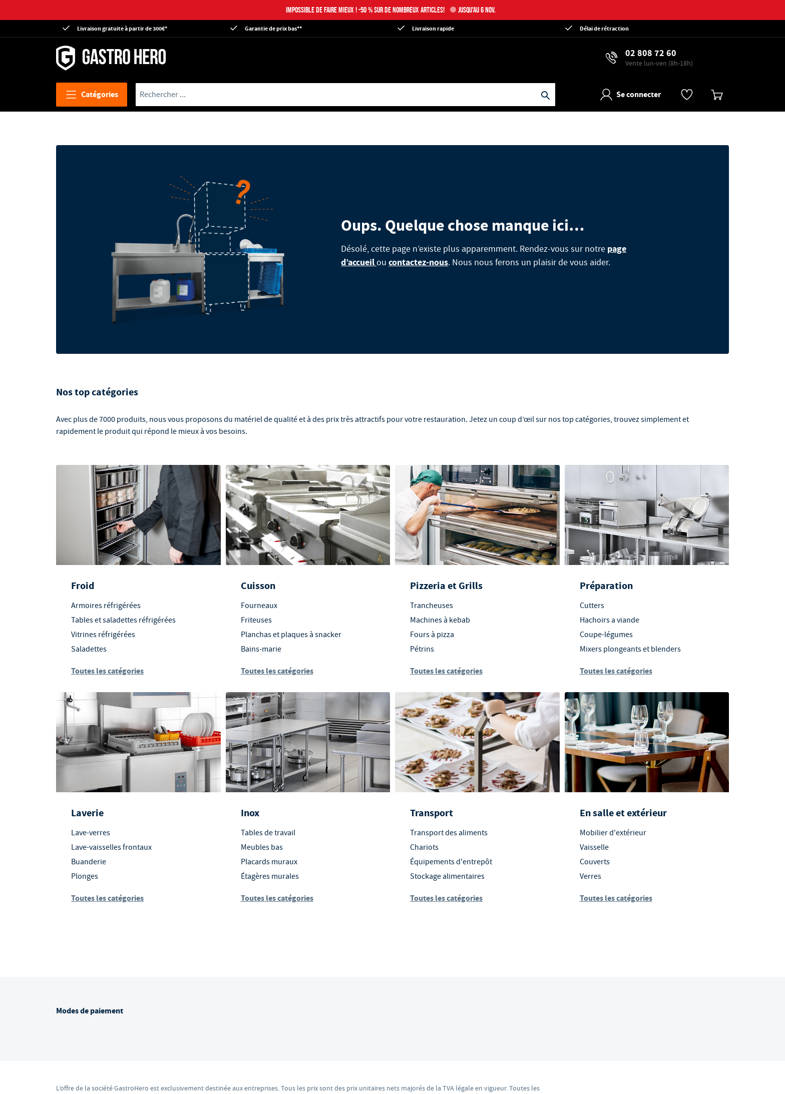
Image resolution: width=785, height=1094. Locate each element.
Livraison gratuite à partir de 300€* (122, 29)
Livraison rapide (433, 29)
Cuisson (258, 586)
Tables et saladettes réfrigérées (123, 620)
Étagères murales (270, 876)
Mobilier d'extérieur (613, 833)
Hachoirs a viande (609, 620)
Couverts (595, 862)
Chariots (424, 847)
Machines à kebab (440, 620)
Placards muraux (269, 862)
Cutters (592, 606)
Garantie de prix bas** (273, 29)
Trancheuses (431, 606)
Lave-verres (90, 833)
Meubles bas (262, 847)
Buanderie (88, 862)
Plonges (84, 876)
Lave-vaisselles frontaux (111, 847)
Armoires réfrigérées (106, 606)
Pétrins (422, 649)
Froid (82, 586)
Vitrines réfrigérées (103, 635)
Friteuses (256, 620)
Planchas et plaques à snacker (291, 635)
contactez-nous (418, 262)
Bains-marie (261, 649)
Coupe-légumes (606, 635)
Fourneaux (259, 606)
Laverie (87, 813)
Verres (590, 876)
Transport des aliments (449, 833)
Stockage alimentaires (447, 876)
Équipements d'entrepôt (451, 862)
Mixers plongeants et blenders (630, 649)
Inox (250, 813)
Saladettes (89, 649)
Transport (431, 813)
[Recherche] (545, 95)
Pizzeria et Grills (446, 586)
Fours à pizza (432, 635)
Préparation (606, 586)
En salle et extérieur (623, 813)
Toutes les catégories (107, 671)
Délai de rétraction (604, 29)
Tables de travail (268, 833)
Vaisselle (594, 847)
